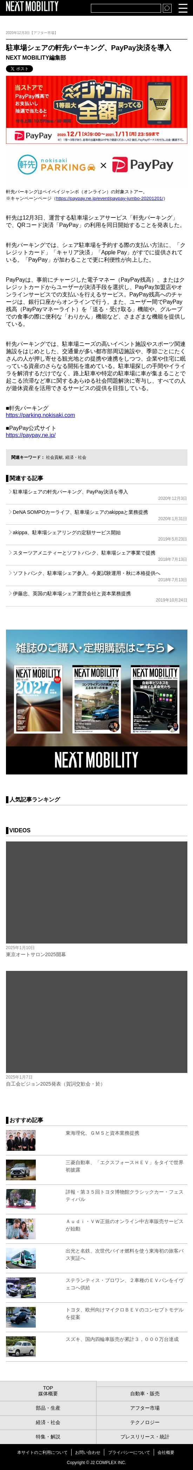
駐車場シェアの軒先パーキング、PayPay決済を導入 (100, 495)
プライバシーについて (129, 1452)
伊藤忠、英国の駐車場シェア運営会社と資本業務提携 (100, 597)
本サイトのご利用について (42, 1452)
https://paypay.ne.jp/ (31, 435)
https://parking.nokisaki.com (40, 415)
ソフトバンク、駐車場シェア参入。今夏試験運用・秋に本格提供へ (100, 576)
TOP (48, 1388)
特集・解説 (48, 1436)
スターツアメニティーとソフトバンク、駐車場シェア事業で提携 (100, 556)
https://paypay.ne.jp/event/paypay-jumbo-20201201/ (110, 198)
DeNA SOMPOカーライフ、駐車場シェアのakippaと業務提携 (100, 515)
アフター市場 (145, 1408)
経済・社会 (75, 457)
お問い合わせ (87, 1452)
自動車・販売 (145, 1393)
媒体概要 (48, 1393)
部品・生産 (48, 1408)
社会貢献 (54, 457)
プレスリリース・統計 (144, 1436)
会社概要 (166, 1452)
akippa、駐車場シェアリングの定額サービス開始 (100, 536)
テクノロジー (145, 1422)
